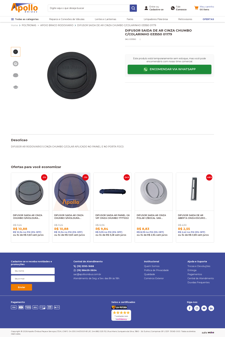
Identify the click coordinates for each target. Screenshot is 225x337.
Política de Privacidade (156, 270)
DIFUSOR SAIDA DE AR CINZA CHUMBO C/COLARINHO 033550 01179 (116, 25)
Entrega (192, 270)
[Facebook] (189, 310)
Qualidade (149, 274)
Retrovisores (185, 19)
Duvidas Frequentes (199, 282)
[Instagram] (197, 310)
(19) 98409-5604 (85, 270)
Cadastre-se (156, 9)
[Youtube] (204, 310)
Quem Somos (151, 266)
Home (14, 25)
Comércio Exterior (154, 278)
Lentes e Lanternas (105, 19)
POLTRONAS (29, 25)
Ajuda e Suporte (197, 261)
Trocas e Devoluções (199, 266)
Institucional (151, 261)
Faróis (130, 19)
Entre (152, 6)
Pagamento (18, 302)
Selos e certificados (123, 302)
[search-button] (133, 8)
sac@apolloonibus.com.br (87, 274)
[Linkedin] (211, 310)
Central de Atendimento (88, 261)
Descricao (19, 140)
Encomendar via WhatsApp (173, 69)
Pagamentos (195, 274)
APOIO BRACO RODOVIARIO (56, 25)
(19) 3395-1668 (83, 266)
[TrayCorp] (211, 332)
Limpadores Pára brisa (156, 19)
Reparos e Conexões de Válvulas (66, 19)
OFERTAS (208, 19)
